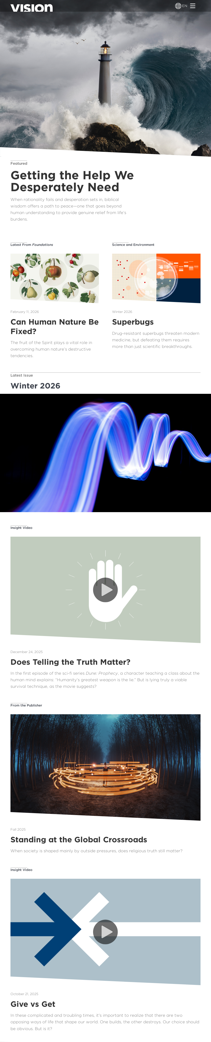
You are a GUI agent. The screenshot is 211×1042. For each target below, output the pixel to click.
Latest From (31, 245)
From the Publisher (26, 705)
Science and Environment (133, 245)
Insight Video (21, 528)
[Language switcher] (178, 6)
